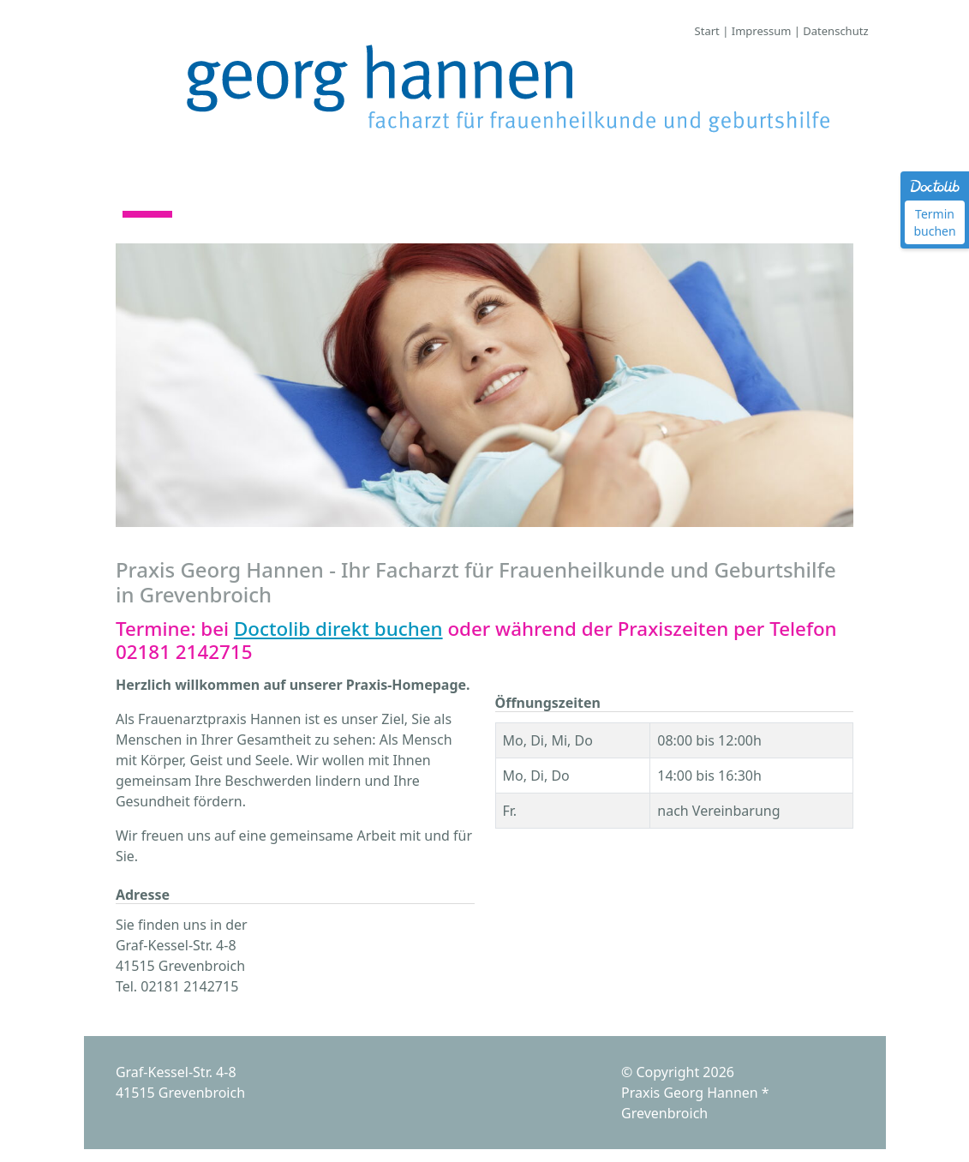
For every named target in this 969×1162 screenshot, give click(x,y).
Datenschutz (835, 31)
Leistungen (364, 200)
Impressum (762, 31)
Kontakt (472, 200)
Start (707, 31)
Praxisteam (244, 200)
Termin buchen (934, 222)
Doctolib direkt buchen (338, 628)
